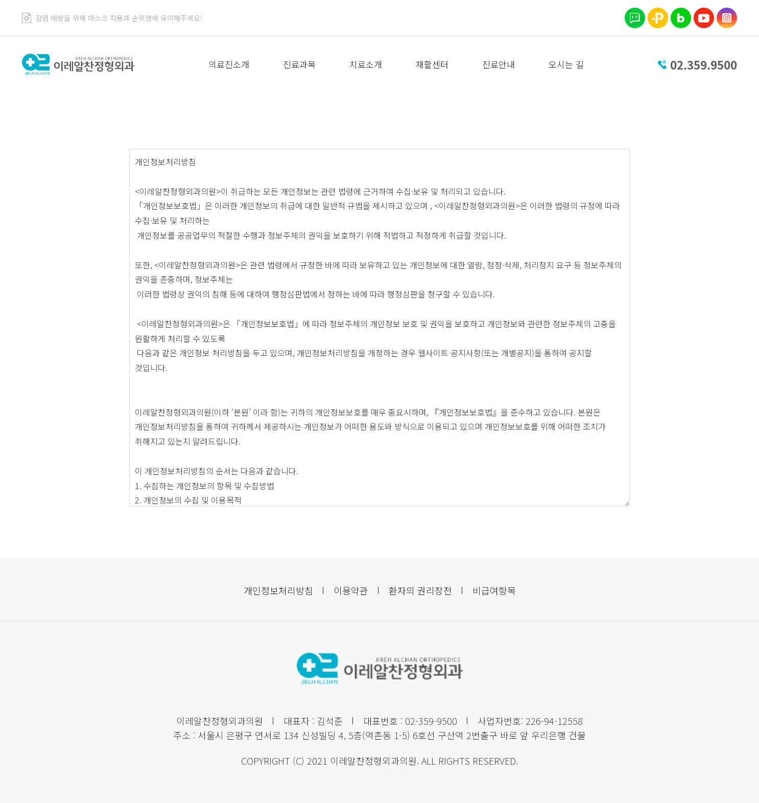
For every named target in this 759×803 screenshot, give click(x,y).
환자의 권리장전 (420, 590)
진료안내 (498, 64)
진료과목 (299, 64)
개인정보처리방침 (278, 590)
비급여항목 (494, 590)
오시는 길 (566, 64)
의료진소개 (228, 64)
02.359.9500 (703, 64)
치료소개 (365, 64)
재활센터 (432, 64)
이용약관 (351, 590)
